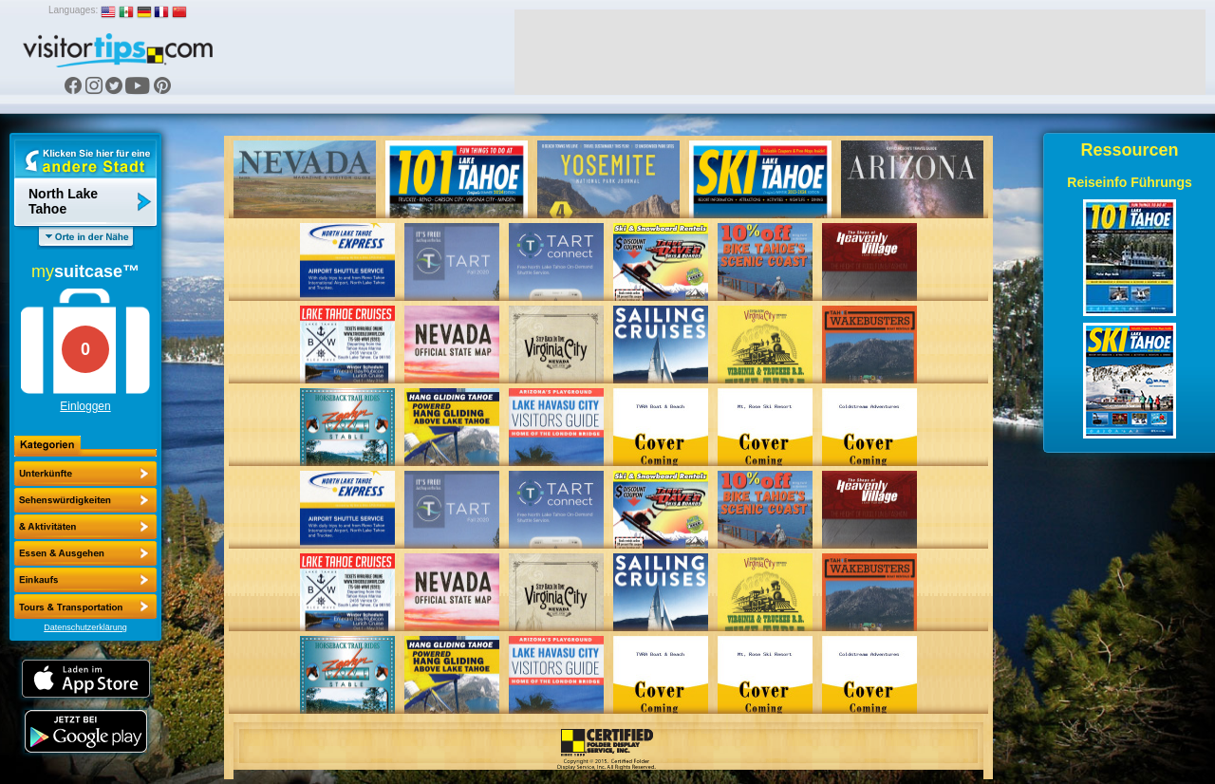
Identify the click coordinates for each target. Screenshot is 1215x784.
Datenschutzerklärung (85, 627)
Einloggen (85, 406)
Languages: (73, 10)
